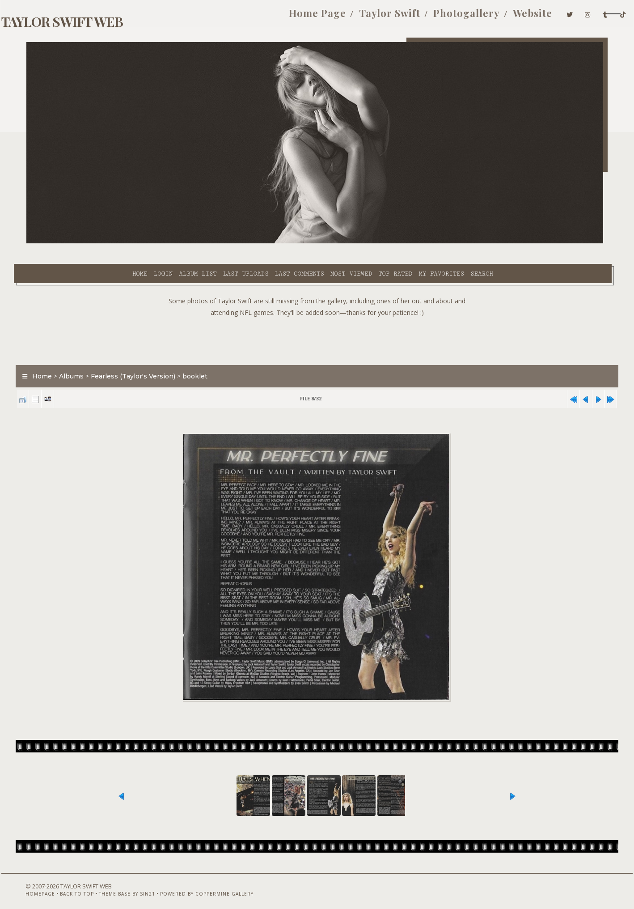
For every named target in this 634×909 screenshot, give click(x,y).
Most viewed (275, 242)
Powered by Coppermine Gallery (207, 885)
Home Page (258, 17)
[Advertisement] (317, 317)
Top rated (319, 242)
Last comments (223, 242)
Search (405, 242)
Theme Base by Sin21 (128, 885)
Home (63, 242)
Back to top (78, 885)
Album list (122, 242)
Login (86, 242)
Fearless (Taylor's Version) (146, 355)
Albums (84, 355)
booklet (207, 355)
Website (473, 17)
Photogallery (407, 17)
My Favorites (365, 242)
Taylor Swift (330, 17)
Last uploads (170, 242)
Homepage (41, 885)
